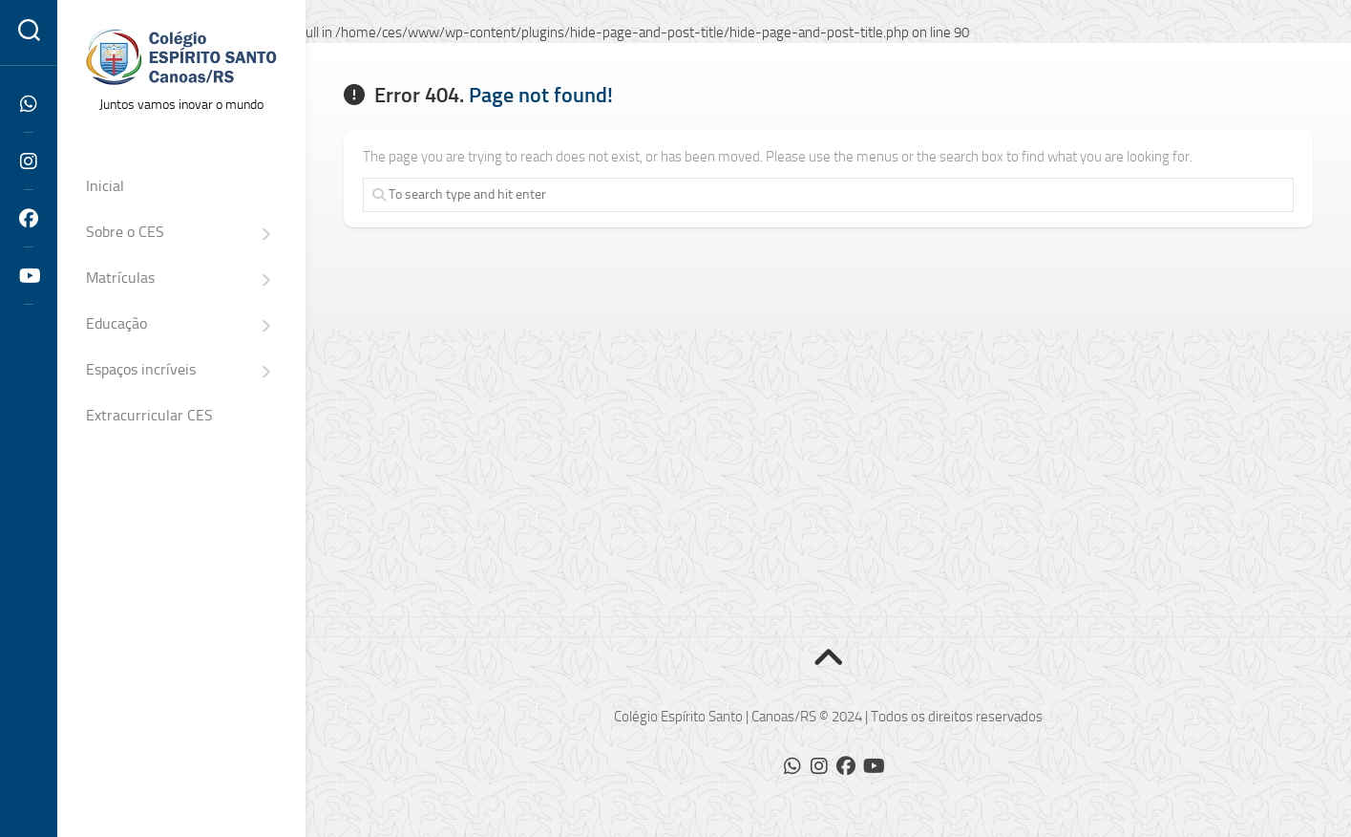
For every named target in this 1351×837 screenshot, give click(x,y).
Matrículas (120, 277)
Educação (116, 323)
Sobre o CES (125, 232)
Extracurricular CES (149, 415)
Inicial (105, 186)
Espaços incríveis (141, 369)
